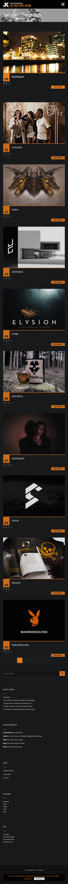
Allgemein (6, 801)
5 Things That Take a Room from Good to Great (17, 706)
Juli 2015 (6, 778)
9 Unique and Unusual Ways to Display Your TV (17, 703)
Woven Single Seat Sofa (17, 743)
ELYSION (15, 362)
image (5, 806)
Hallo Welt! (6, 697)
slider (4, 809)
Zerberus (15, 238)
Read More (58, 87)
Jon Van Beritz (17, 176)
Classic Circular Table (16, 740)
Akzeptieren (39, 878)
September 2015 (8, 770)
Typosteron (16, 611)
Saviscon (15, 549)
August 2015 (7, 774)
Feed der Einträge (8, 837)
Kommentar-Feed (8, 839)
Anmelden (6, 834)
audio (5, 804)
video (4, 811)
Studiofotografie (18, 486)
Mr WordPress (8, 732)
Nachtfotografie (18, 76)
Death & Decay (17, 424)
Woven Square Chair (15, 747)
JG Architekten (17, 300)
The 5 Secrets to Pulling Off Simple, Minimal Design (19, 700)
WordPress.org (7, 842)
